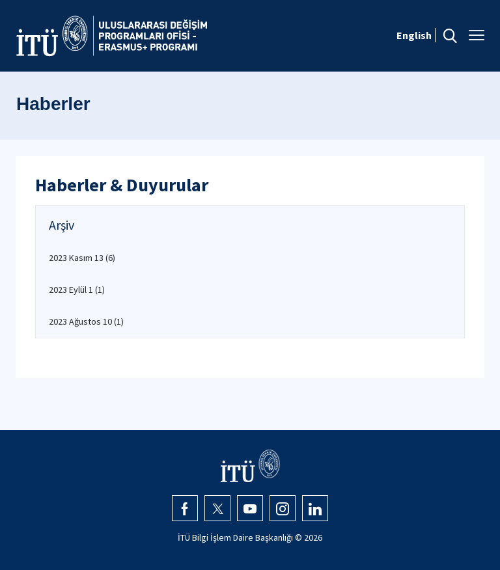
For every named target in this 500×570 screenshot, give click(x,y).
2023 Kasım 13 (82, 258)
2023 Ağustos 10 (86, 321)
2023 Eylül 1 (77, 289)
